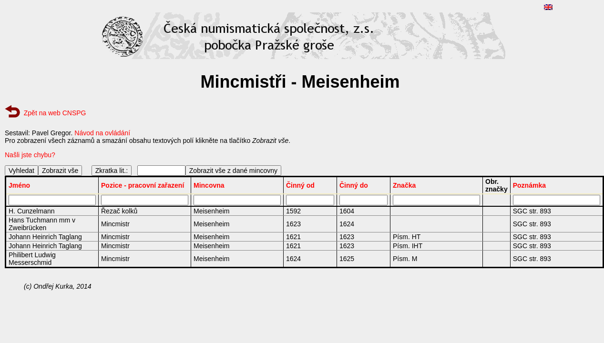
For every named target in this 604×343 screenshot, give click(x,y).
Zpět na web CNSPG (55, 113)
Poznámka (529, 185)
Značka (404, 185)
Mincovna (209, 185)
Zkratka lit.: (111, 170)
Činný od (300, 185)
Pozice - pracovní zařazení (142, 185)
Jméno (19, 185)
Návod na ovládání (102, 133)
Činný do (353, 185)
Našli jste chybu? (30, 155)
